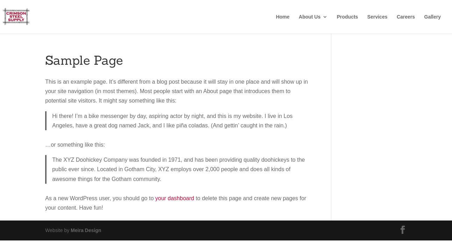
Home (283, 17)
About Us (309, 17)
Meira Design (86, 230)
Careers (406, 17)
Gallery (432, 17)
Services (377, 17)
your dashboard (174, 198)
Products (347, 17)
